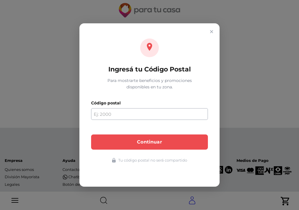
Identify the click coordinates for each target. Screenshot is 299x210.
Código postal (106, 103)
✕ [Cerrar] (211, 32)
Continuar (149, 142)
